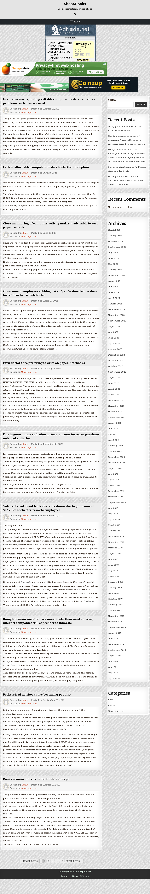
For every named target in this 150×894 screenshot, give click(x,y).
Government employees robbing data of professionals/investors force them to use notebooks (43, 298)
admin (24, 109)
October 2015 (115, 620)
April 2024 (114, 300)
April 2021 (114, 440)
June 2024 (113, 294)
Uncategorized (29, 112)
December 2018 (116, 536)
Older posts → (74, 876)
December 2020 (116, 457)
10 (62, 876)
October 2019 (115, 497)
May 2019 (113, 513)
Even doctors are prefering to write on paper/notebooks (45, 368)
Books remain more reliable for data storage (37, 794)
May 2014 (113, 670)
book (111, 697)
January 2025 (115, 272)
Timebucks (27, 592)
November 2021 (116, 407)
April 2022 (114, 390)
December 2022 (116, 356)
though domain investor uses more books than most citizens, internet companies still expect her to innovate (49, 631)
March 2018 (114, 575)
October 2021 (115, 412)
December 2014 (116, 642)
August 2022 (115, 379)
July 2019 (113, 508)
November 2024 (116, 278)
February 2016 (115, 603)
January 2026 (115, 238)
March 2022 (114, 395)
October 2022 (115, 367)
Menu (77, 22)
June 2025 (113, 261)
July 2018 (113, 558)
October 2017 (115, 598)
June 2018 (113, 564)
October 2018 (115, 547)
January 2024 (115, 306)
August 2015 (115, 631)
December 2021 (116, 401)
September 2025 (117, 249)
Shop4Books (74, 4)
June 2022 (113, 384)
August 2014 (115, 654)
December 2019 (116, 491)
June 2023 (113, 339)
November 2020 (116, 463)
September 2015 (117, 626)
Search (112, 100)
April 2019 (114, 519)
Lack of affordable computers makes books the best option (47, 171)
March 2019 (114, 525)
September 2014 (117, 648)
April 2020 (114, 480)
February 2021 (115, 446)
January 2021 (115, 452)
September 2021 (117, 418)
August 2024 (115, 283)
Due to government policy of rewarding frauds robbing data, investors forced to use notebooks (127, 139)
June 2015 (113, 637)
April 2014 (114, 676)
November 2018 (116, 541)
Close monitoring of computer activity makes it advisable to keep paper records (48, 230)
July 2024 (113, 289)
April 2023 (114, 345)
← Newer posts (29, 876)
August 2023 (115, 328)
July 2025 (113, 255)
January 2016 (115, 609)
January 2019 (115, 530)
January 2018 (115, 586)
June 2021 (113, 429)
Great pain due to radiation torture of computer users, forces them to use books (126, 183)
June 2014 (113, 665)
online (111, 703)
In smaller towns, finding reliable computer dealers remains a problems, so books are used (50, 101)
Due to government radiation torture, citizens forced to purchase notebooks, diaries (45, 441)
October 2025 (115, 244)
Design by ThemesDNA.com (75, 891)
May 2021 (113, 435)
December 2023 (116, 311)
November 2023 (116, 317)
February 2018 (115, 581)
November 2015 (116, 614)
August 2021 (115, 423)
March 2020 (114, 485)
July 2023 (113, 334)
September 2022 (117, 373)
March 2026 (114, 233)
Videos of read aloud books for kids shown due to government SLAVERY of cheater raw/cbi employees (50, 513)
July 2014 (113, 659)
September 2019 (117, 502)
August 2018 (115, 553)
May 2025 (113, 266)
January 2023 (115, 350)
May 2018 (113, 569)
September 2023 (117, 322)
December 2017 (116, 592)
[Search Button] (75, 14)
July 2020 (113, 474)
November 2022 (116, 362)
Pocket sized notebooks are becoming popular (38, 705)
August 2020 (115, 468)
